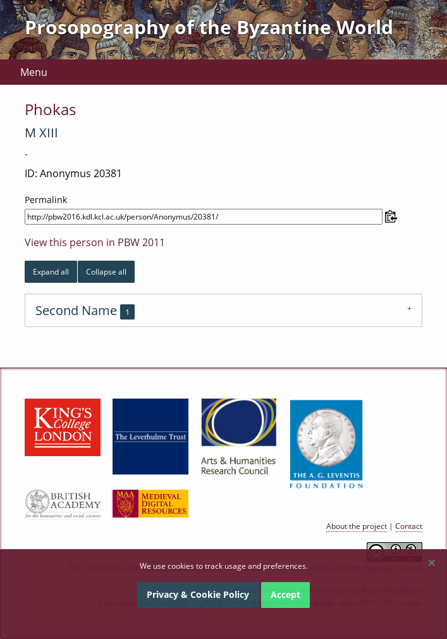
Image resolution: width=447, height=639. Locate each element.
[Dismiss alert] (431, 562)
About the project (356, 526)
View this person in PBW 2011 (95, 242)
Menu (33, 72)
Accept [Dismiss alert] (285, 594)
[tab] (223, 310)
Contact (408, 526)
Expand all (51, 271)
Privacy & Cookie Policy (198, 594)
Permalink (46, 200)
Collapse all (106, 271)
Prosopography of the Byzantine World (209, 27)
